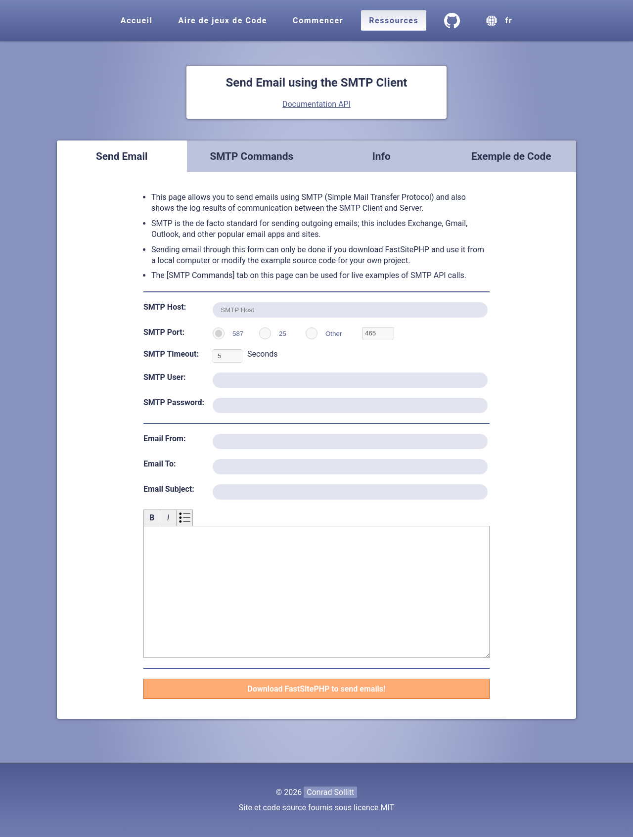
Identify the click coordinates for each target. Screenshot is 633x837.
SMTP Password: (173, 402)
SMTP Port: (163, 332)
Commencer (318, 20)
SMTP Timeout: (171, 354)
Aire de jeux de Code (223, 20)
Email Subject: (168, 489)
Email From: (164, 438)
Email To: (159, 463)
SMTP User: (164, 377)
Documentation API (316, 104)
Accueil (137, 20)
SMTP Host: (164, 307)
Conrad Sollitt (330, 792)
